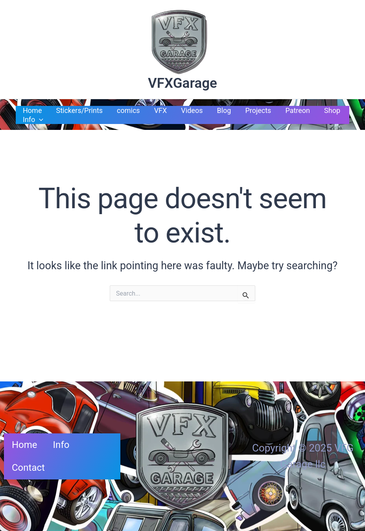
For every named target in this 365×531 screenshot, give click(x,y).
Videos (192, 110)
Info (33, 119)
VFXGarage (182, 83)
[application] (39, 119)
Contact (28, 467)
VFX (160, 110)
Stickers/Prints (79, 110)
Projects (258, 110)
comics (128, 110)
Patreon (297, 110)
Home (32, 110)
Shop (332, 110)
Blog (224, 110)
